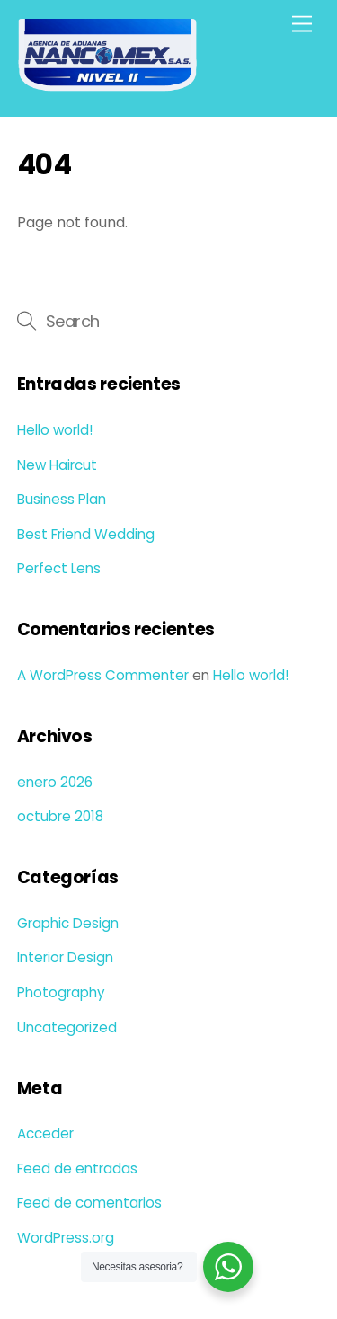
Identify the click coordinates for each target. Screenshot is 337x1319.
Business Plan (61, 499)
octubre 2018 (60, 816)
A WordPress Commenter (103, 675)
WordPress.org (65, 1237)
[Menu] (302, 24)
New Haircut (57, 465)
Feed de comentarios (89, 1202)
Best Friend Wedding (86, 534)
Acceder (45, 1133)
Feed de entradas (77, 1168)
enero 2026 (55, 782)
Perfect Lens (59, 568)
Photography (61, 992)
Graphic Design (68, 923)
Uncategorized (67, 1027)
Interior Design (65, 957)
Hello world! (55, 429)
